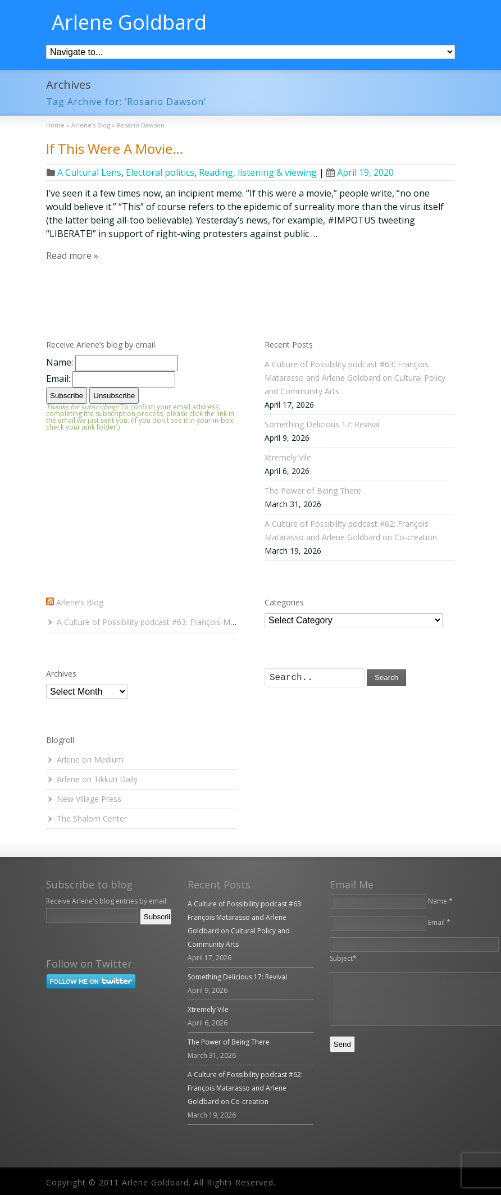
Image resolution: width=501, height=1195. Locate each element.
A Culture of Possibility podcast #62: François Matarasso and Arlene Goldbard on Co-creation (245, 1088)
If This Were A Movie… (114, 148)
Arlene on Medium (90, 759)
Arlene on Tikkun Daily (97, 779)
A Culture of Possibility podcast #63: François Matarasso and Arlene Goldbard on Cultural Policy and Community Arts (355, 377)
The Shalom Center (92, 818)
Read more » (72, 255)
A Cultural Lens (89, 172)
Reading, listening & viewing (258, 172)
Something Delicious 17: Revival (322, 424)
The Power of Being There (313, 490)
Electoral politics (160, 172)
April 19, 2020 (360, 172)
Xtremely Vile (288, 457)
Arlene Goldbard (129, 22)
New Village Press (89, 798)
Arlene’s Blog (79, 602)
